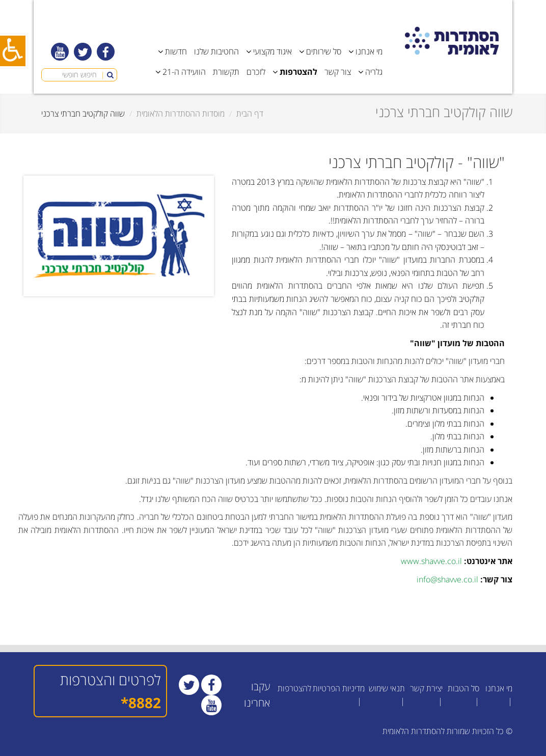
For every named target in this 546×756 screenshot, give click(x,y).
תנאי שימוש (387, 688)
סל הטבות (463, 688)
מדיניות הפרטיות (339, 688)
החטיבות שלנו (216, 51)
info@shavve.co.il (447, 579)
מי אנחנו (498, 688)
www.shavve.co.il (431, 561)
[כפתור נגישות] (12, 51)
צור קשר (337, 71)
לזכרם (256, 71)
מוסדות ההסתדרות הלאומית (181, 113)
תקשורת (226, 71)
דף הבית (249, 113)
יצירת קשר (426, 688)
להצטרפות (294, 688)
